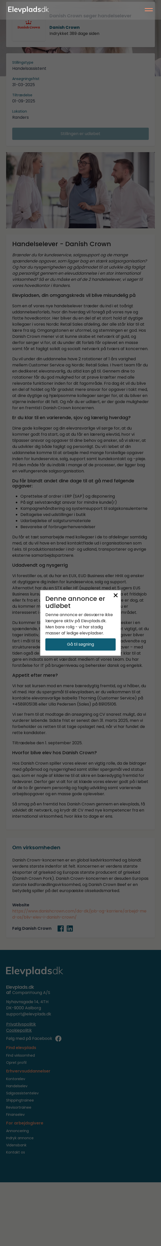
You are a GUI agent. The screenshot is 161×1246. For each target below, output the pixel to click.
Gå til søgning (80, 644)
